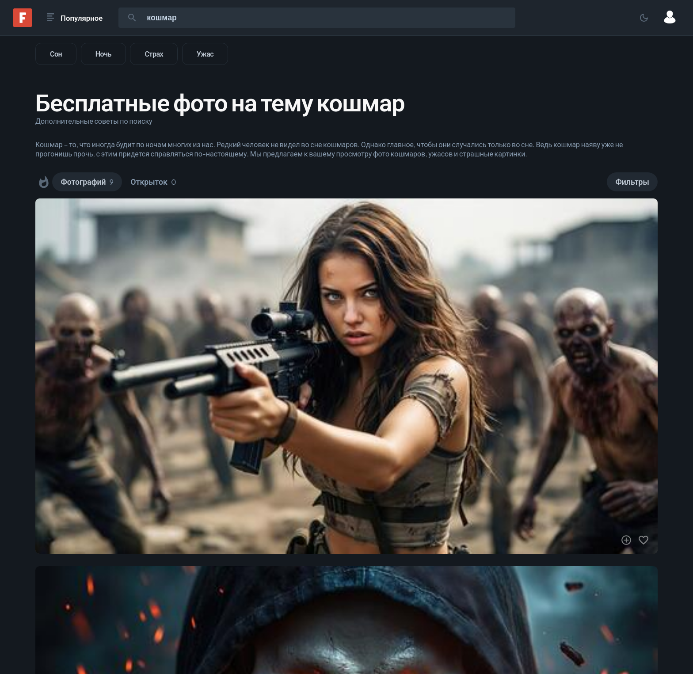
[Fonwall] (22, 24)
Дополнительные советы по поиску (93, 121)
